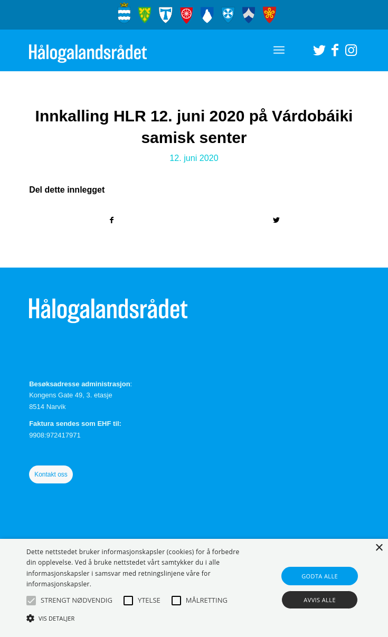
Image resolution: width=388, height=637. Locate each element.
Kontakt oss (51, 474)
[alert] (194, 588)
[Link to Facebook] (335, 50)
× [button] (379, 548)
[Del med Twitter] (276, 220)
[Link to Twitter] (319, 50)
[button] (31, 600)
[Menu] (279, 50)
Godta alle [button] (319, 576)
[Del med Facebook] (112, 220)
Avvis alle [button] (320, 600)
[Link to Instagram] (351, 50)
